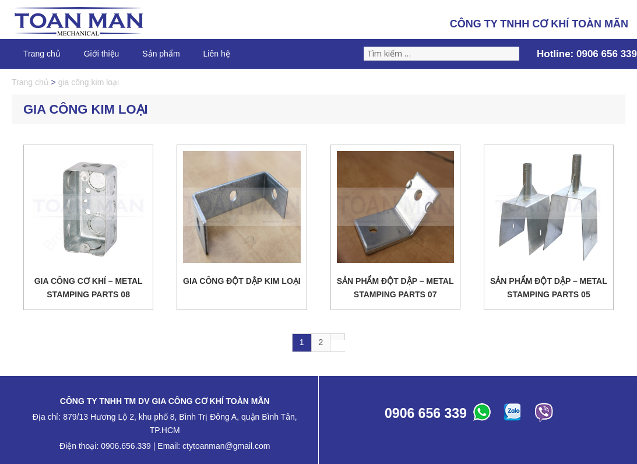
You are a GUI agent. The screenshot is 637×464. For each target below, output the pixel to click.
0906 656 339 (606, 53)
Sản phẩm (161, 53)
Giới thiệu (101, 53)
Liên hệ (216, 53)
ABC (483, 415)
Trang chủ (42, 53)
